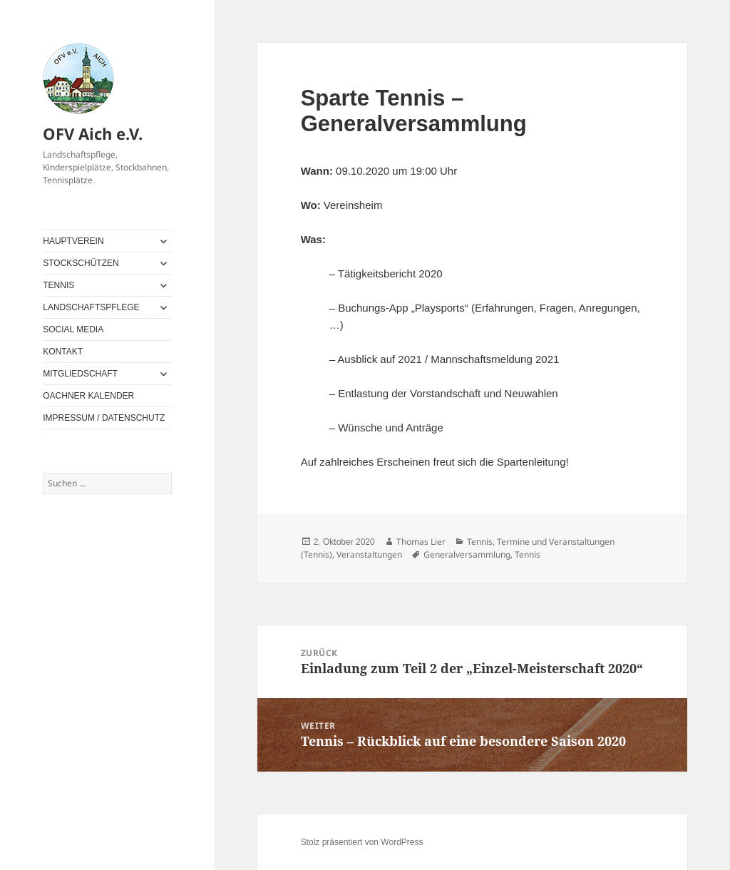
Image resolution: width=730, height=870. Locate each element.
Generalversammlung (466, 554)
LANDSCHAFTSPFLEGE (91, 307)
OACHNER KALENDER (88, 396)
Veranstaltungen (369, 554)
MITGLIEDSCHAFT (80, 374)
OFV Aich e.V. (93, 133)
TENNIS (58, 285)
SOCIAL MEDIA (73, 329)
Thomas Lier (421, 542)
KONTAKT (63, 352)
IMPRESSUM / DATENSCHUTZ (104, 418)
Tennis (480, 542)
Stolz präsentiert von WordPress (362, 842)
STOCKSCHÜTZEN (80, 263)
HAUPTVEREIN (73, 241)
